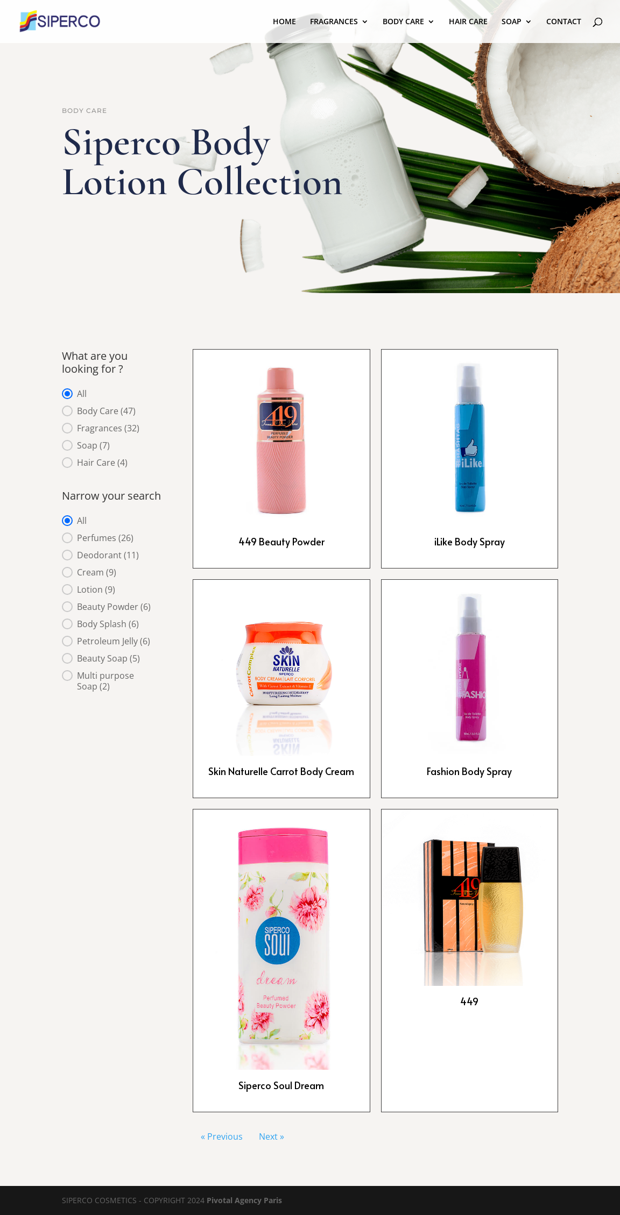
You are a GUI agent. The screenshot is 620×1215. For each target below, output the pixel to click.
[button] (113, 393)
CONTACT (563, 22)
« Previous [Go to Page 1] (222, 1136)
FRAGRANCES (334, 22)
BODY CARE (403, 22)
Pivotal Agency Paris (244, 1200)
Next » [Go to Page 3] (271, 1136)
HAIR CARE (468, 22)
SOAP (512, 22)
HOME (284, 22)
